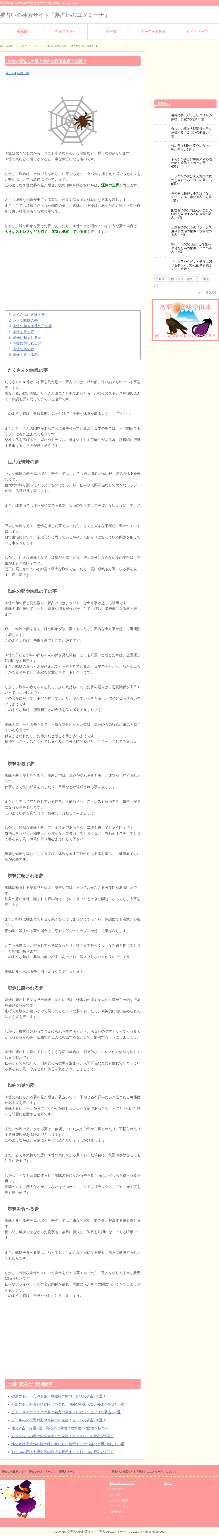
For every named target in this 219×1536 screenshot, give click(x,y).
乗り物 (160, 279)
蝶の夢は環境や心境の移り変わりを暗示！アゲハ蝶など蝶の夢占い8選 (67, 1444)
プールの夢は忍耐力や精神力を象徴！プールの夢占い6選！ (58, 1420)
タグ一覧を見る (207, 292)
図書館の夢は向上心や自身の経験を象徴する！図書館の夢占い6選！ (191, 214)
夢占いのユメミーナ (122, 1483)
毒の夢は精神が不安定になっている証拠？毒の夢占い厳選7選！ (191, 197)
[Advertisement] (73, 274)
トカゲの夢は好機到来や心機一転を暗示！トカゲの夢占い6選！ (191, 163)
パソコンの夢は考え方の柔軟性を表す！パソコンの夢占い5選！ (191, 180)
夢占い (10, 73)
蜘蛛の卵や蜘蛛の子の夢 (32, 326)
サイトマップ (197, 32)
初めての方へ (65, 32)
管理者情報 (116, 1511)
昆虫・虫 (23, 73)
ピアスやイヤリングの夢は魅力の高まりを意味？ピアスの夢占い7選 (66, 1412)
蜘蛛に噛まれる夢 (27, 338)
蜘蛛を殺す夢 (23, 332)
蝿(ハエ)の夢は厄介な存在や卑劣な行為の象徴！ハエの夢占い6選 (191, 248)
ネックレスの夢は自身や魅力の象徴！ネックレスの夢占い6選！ (62, 1436)
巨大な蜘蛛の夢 (25, 320)
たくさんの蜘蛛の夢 (29, 314)
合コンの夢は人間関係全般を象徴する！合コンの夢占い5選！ (191, 132)
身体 (171, 279)
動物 (205, 279)
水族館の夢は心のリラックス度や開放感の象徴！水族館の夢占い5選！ (191, 231)
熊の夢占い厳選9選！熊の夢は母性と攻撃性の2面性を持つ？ (59, 1428)
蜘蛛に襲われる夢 (27, 343)
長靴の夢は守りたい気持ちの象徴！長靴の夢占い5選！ (191, 117)
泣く (159, 285)
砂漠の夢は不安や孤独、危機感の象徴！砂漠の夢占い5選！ (58, 1396)
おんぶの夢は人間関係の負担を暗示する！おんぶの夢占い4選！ (62, 1452)
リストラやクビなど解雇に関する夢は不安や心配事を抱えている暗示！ (191, 265)
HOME (22, 32)
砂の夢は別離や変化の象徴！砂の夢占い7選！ (191, 147)
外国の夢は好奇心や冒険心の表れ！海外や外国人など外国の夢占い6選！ (69, 1404)
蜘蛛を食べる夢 (25, 355)
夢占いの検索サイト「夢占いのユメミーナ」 (55, 15)
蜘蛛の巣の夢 (23, 349)
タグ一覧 (109, 32)
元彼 (180, 279)
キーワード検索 (153, 32)
